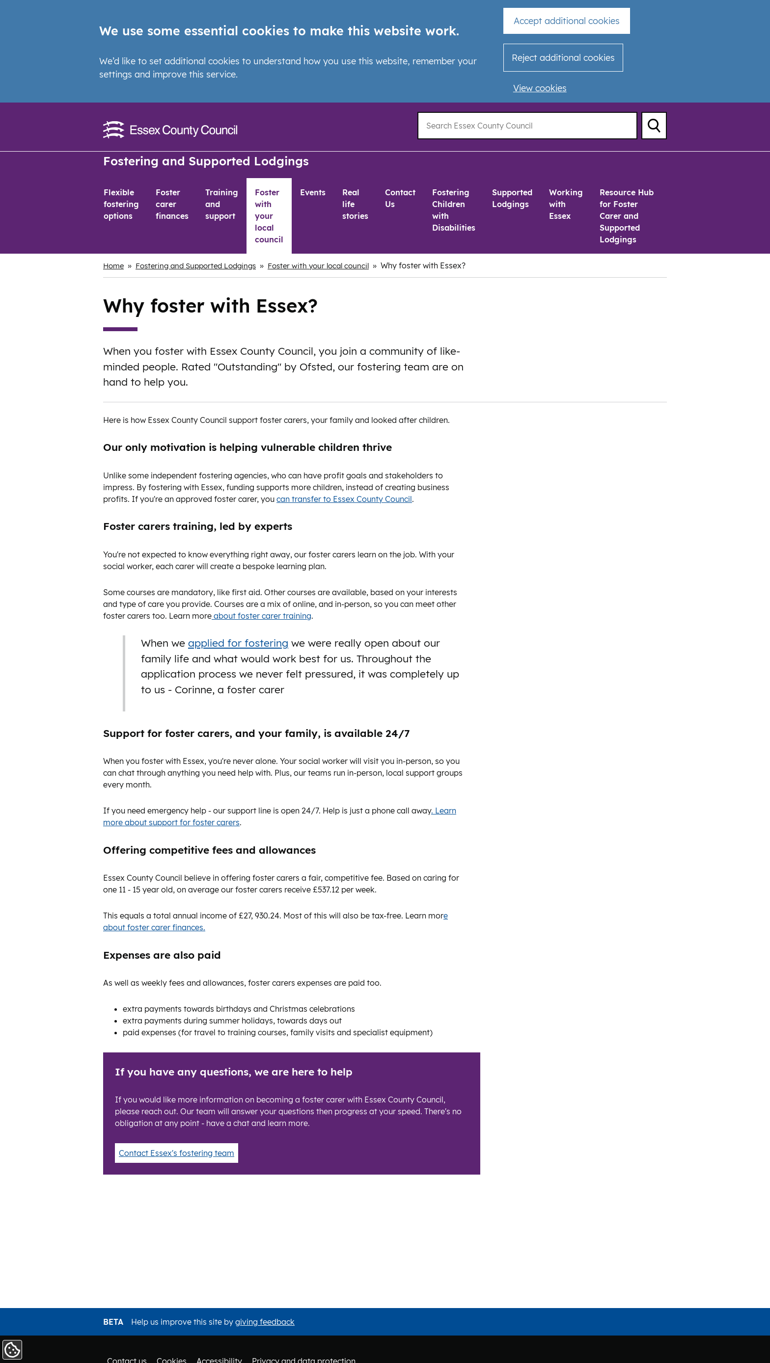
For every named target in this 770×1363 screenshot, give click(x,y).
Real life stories (355, 204)
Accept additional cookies (567, 20)
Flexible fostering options (121, 204)
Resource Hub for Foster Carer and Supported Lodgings (627, 215)
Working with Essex (566, 204)
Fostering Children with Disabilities (453, 210)
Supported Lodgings (512, 198)
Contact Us (400, 198)
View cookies (540, 88)
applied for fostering (238, 642)
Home (114, 265)
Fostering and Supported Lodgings (211, 160)
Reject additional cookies (563, 57)
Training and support (221, 204)
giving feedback (265, 1322)
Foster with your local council (269, 215)
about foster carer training (261, 615)
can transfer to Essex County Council (344, 498)
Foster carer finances (172, 204)
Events (313, 192)
